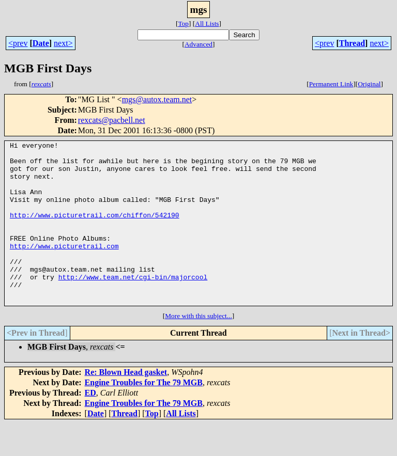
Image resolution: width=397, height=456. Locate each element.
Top (183, 23)
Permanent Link (331, 84)
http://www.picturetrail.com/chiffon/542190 (94, 230)
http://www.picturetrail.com (64, 267)
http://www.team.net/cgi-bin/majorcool (133, 304)
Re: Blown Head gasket (126, 404)
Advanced (198, 44)
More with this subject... (198, 348)
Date (41, 43)
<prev (17, 43)
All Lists (207, 23)
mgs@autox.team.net (157, 99)
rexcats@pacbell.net (111, 120)
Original (369, 84)
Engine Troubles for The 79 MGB (144, 415)
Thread (352, 43)
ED (90, 425)
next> (63, 43)
